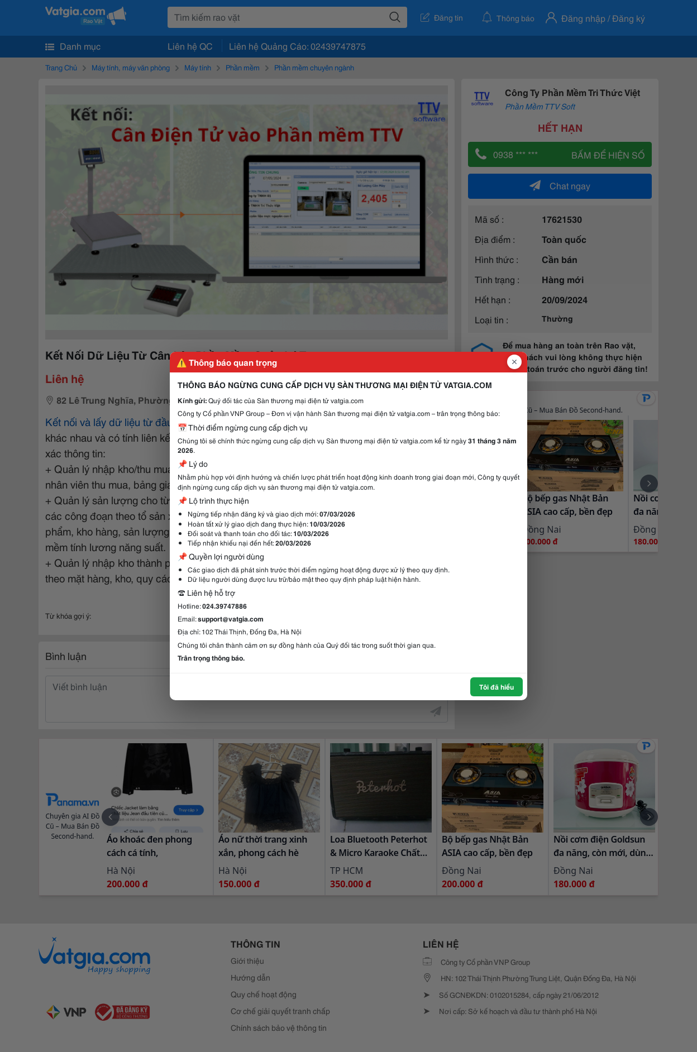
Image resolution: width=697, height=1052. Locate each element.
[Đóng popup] (514, 362)
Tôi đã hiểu (496, 686)
